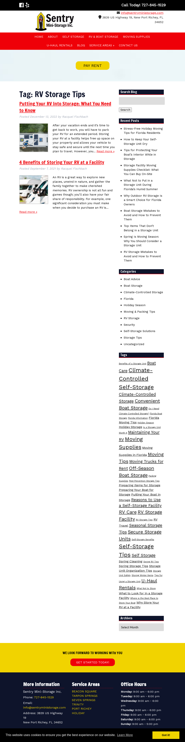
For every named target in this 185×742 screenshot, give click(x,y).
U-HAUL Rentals (59, 45)
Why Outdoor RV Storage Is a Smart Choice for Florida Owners (143, 200)
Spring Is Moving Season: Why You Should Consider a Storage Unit (143, 241)
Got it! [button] (166, 735)
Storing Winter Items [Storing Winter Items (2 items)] (142, 575)
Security (129, 324)
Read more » (105, 151)
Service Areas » (101, 45)
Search (125, 110)
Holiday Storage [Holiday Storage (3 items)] (130, 427)
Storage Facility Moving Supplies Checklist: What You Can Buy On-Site (141, 170)
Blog (81, 45)
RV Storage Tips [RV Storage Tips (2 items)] (144, 520)
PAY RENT (92, 65)
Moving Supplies (136, 36)
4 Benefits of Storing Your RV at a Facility (61, 162)
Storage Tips (133, 337)
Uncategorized (134, 344)
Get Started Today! (92, 662)
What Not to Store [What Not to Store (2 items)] (146, 588)
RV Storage (132, 318)
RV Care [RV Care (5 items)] (128, 512)
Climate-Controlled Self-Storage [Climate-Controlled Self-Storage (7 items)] (136, 378)
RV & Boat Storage (103, 36)
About (53, 36)
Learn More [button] (125, 735)
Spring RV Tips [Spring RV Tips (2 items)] (151, 561)
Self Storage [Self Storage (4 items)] (144, 555)
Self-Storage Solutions (139, 331)
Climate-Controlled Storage (143, 292)
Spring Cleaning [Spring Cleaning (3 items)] (130, 561)
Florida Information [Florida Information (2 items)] (138, 418)
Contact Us (128, 45)
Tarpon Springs (85, 696)
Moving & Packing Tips (139, 311)
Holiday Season (134, 305)
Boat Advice (132, 279)
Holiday (78, 713)
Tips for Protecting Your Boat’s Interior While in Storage (140, 154)
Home (38, 36)
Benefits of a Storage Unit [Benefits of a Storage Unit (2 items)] (132, 363)
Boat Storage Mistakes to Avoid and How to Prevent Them (142, 215)
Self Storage (73, 36)
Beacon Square (84, 691)
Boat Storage (133, 285)
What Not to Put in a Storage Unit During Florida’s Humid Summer (141, 185)
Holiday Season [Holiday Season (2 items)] (146, 422)
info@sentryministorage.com (142, 13)
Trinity (78, 704)
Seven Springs (83, 700)
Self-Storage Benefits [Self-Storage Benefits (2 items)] (143, 539)
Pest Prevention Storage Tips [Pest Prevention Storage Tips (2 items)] (144, 481)
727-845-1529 (44, 697)
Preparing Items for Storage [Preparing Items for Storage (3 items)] (139, 485)
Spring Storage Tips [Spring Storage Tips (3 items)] (133, 566)
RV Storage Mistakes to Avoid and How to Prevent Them (142, 256)
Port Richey (82, 708)
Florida (129, 299)
